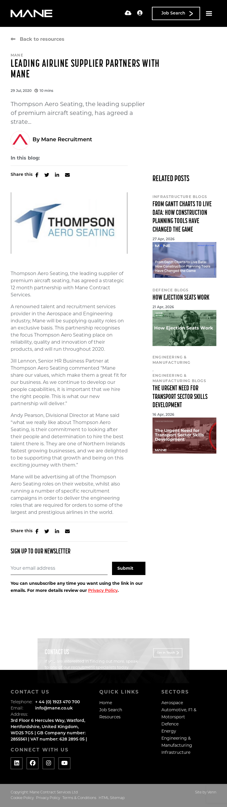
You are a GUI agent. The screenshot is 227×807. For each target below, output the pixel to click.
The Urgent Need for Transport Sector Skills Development (180, 397)
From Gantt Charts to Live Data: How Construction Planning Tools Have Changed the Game (182, 217)
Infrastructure (175, 752)
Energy (168, 731)
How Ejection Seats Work (181, 297)
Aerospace (172, 702)
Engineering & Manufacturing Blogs (179, 378)
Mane (17, 55)
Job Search (110, 709)
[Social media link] (16, 763)
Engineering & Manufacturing (172, 360)
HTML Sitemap (112, 798)
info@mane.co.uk (54, 708)
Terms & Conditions (79, 798)
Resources (110, 717)
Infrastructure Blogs (180, 197)
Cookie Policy (22, 798)
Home (105, 702)
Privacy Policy (103, 591)
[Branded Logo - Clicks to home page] (31, 13)
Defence (170, 724)
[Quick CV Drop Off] (128, 13)
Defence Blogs (171, 290)
